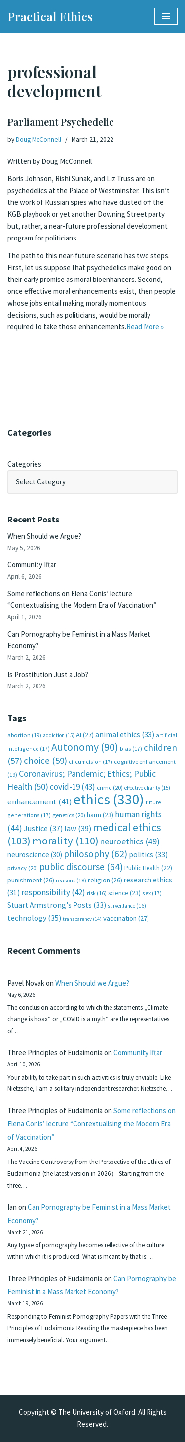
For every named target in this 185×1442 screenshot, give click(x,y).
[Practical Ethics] (50, 16)
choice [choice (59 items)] (45, 760)
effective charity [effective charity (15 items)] (147, 787)
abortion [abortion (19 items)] (24, 735)
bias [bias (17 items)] (131, 748)
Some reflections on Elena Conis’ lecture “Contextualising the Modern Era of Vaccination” (91, 1124)
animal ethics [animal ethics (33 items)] (124, 734)
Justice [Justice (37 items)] (43, 828)
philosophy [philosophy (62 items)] (95, 854)
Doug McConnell (38, 139)
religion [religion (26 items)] (105, 880)
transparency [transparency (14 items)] (82, 919)
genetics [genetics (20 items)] (68, 815)
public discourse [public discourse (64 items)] (81, 867)
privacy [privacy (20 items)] (22, 868)
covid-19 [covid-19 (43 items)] (72, 786)
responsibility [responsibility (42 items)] (53, 892)
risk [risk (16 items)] (97, 893)
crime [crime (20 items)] (110, 787)
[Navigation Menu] (166, 16)
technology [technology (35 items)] (34, 917)
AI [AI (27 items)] (85, 734)
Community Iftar (31, 564)
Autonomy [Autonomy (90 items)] (84, 747)
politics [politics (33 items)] (148, 854)
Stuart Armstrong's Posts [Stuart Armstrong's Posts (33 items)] (56, 905)
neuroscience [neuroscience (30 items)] (34, 854)
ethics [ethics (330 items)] (109, 799)
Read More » (145, 326)
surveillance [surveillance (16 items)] (127, 905)
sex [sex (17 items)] (152, 893)
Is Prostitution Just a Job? (47, 674)
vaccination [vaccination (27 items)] (126, 918)
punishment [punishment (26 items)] (30, 880)
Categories (24, 464)
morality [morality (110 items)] (65, 840)
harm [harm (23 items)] (100, 815)
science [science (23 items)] (124, 893)
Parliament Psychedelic (60, 121)
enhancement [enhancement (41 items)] (39, 801)
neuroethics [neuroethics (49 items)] (130, 841)
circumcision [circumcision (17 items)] (90, 761)
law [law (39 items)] (77, 828)
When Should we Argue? (44, 536)
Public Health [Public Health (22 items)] (148, 868)
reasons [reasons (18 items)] (71, 880)
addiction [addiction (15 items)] (58, 735)
